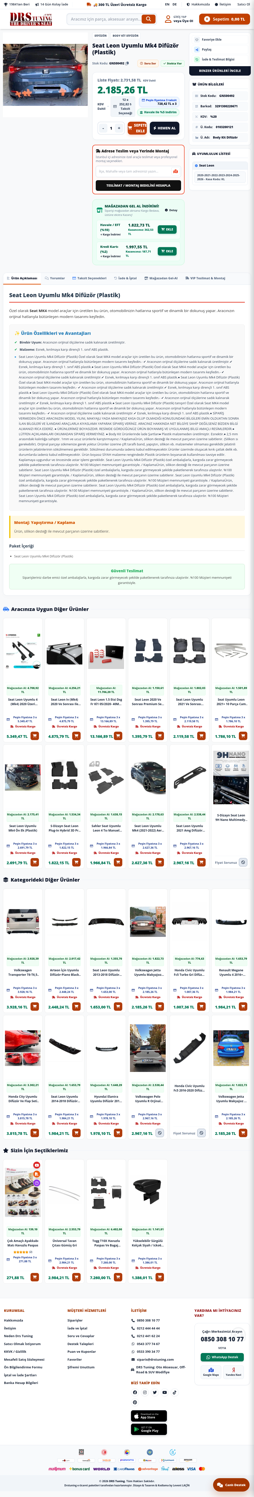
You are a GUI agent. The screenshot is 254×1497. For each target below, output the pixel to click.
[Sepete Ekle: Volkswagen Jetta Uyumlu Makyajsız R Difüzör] (244, 1124)
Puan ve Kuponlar (81, 1338)
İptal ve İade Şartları (20, 1361)
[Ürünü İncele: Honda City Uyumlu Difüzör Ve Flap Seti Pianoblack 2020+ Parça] (22, 1039)
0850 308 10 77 (145, 1307)
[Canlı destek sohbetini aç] (231, 1485)
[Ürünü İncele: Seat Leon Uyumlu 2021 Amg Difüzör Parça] (189, 774)
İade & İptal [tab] (135, 278)
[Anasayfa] (31, 19)
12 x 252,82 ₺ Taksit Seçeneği (122, 106)
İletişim (223, 4)
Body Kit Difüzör (125, 35)
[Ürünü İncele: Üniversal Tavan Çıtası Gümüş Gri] (64, 1180)
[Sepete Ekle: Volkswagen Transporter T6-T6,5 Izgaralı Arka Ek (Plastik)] (36, 1000)
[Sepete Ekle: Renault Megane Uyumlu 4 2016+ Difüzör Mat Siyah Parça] (244, 1000)
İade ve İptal (77, 1314)
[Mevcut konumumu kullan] (175, 171)
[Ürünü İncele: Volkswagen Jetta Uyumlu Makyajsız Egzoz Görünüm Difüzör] (147, 915)
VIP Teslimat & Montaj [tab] (221, 278)
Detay (171, 210)
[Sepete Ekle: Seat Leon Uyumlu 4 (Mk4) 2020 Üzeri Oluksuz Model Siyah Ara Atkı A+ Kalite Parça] (36, 735)
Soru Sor (148, 63)
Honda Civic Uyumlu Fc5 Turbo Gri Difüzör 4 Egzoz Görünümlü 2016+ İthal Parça (189, 962)
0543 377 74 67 (145, 1330)
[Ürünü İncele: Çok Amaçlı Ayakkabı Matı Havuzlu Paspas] (22, 1180)
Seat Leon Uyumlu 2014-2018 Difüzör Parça (64, 1089)
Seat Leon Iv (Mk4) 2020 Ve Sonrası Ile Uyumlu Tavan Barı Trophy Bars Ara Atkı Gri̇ (64, 701)
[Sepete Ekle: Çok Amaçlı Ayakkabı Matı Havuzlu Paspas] (36, 1265)
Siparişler (75, 1307)
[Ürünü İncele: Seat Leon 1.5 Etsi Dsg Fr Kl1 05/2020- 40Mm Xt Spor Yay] (106, 650)
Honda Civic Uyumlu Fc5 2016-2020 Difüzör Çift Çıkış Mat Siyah (189, 1079)
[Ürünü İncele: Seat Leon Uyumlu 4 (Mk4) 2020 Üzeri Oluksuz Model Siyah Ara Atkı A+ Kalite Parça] (22, 650)
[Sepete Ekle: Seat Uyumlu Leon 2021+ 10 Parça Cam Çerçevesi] (244, 735)
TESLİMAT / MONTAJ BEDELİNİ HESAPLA (138, 185)
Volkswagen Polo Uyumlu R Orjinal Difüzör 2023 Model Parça (148, 1089)
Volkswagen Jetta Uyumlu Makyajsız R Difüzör (231, 1089)
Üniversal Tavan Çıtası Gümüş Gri (64, 1231)
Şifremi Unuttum (81, 1354)
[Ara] (149, 19)
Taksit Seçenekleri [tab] (96, 278)
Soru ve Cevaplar (81, 1322)
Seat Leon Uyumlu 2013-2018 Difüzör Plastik (106, 966)
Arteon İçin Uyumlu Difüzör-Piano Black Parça (64, 966)
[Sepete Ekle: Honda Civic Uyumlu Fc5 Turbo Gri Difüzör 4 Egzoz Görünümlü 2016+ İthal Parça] (203, 1000)
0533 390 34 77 (145, 1338)
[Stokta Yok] (161, 1124)
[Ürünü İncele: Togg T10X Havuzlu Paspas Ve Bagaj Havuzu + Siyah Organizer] (106, 1180)
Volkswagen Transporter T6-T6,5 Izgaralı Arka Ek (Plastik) (22, 966)
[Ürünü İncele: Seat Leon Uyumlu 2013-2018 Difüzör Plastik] (106, 915)
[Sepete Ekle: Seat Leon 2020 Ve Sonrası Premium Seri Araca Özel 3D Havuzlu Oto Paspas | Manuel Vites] (161, 735)
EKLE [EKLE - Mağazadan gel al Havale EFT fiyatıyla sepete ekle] (167, 229)
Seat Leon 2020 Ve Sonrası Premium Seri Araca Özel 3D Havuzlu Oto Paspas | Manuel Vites (147, 701)
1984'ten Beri (17, 4)
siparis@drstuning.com (152, 1346)
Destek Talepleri (80, 1330)
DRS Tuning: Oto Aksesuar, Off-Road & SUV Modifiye (158, 1356)
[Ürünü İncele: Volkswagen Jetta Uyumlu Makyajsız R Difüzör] (231, 1039)
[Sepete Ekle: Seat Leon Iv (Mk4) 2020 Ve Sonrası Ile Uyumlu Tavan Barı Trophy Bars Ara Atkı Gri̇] (78, 735)
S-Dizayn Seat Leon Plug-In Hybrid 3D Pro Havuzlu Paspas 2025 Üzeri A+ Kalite (64, 824)
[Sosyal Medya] (135, 1379)
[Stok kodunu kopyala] (127, 63)
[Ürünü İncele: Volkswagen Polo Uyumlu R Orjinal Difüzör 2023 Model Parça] (147, 1039)
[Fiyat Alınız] (244, 859)
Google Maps (211, 1358)
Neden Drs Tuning (18, 1322)
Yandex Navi (233, 1358)
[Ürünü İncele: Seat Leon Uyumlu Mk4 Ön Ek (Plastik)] (22, 774)
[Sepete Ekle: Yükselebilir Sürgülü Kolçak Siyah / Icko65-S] (161, 1265)
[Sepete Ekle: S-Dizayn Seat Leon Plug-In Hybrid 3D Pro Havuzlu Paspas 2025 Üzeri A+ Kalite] (78, 859)
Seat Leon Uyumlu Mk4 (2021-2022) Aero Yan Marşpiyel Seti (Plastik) (148, 824)
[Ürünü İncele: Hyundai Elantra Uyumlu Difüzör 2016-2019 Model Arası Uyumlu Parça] (106, 1039)
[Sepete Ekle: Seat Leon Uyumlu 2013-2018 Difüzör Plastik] (119, 1000)
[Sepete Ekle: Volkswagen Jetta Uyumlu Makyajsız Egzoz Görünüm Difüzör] (161, 1000)
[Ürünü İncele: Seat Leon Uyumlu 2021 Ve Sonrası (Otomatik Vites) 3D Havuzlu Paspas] (189, 650)
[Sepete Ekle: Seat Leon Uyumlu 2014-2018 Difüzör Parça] (78, 1124)
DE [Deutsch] (174, 4)
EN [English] (167, 4)
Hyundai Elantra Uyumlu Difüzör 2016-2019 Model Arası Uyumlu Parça (106, 1089)
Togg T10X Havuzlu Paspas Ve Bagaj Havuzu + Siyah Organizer (106, 1231)
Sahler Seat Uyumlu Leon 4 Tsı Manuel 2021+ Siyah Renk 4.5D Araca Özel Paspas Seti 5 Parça (106, 824)
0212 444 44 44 (145, 1314)
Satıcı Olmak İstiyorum (22, 1330)
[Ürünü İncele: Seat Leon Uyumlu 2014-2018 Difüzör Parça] (64, 1039)
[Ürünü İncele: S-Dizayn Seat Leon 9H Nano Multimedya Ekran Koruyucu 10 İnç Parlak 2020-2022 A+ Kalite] (231, 774)
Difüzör (101, 35)
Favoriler (74, 1346)
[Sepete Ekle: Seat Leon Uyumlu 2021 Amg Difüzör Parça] (203, 859)
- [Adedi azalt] (103, 128)
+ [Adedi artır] (119, 128)
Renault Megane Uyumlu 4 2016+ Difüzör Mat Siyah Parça (231, 966)
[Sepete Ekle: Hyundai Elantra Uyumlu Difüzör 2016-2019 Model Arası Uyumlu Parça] (119, 1124)
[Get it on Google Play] (149, 1418)
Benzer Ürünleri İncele (220, 71)
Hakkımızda (198, 4)
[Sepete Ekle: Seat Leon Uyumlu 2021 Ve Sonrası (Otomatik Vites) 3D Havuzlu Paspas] (203, 735)
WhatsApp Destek (222, 1344)
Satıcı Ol (243, 4)
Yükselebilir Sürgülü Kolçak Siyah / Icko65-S (148, 1231)
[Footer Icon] (81, 1441)
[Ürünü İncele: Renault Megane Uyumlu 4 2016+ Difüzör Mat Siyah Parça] (231, 915)
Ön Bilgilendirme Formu (23, 1354)
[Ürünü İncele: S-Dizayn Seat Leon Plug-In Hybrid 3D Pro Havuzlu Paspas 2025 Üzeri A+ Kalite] (64, 774)
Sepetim (224, 19)
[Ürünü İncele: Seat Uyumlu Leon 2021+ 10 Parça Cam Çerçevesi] (231, 650)
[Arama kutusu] (111, 19)
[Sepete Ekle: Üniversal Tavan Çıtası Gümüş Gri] (78, 1265)
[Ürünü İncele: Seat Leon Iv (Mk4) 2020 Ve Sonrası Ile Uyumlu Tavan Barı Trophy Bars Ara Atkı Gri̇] (64, 650)
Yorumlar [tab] (58, 278)
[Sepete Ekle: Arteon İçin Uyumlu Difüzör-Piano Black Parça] (78, 1000)
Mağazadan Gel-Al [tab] (173, 278)
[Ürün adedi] (111, 128)
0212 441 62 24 (145, 1322)
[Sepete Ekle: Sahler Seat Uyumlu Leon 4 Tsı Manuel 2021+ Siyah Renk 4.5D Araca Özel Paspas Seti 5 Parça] (119, 859)
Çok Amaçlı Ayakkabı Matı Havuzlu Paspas (22, 1227)
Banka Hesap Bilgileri (21, 1369)
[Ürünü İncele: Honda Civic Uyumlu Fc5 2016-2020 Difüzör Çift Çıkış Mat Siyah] (189, 1039)
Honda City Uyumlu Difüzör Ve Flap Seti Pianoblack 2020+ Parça (22, 1089)
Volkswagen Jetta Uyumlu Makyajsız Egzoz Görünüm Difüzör (147, 966)
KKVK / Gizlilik (15, 1338)
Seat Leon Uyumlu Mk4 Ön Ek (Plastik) (23, 824)
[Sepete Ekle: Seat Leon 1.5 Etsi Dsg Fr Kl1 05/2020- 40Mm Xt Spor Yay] (119, 735)
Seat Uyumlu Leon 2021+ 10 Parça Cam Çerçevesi (231, 701)
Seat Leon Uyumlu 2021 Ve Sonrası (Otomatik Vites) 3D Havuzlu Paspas (189, 701)
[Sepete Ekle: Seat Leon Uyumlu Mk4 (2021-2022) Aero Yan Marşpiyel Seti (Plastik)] (161, 859)
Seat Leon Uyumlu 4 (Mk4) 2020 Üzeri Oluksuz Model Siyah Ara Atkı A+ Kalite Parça (22, 701)
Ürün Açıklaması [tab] (23, 278)
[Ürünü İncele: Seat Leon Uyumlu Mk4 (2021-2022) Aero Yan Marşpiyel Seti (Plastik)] (147, 774)
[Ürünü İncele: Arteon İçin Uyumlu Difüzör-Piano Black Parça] (64, 915)
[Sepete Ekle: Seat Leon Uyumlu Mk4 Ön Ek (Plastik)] (36, 859)
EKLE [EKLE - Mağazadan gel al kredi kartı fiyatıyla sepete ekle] (167, 251)
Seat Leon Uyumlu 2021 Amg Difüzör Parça (189, 824)
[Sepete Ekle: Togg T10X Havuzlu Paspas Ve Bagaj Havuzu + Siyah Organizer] (119, 1265)
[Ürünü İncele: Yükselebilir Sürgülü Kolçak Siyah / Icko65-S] (147, 1180)
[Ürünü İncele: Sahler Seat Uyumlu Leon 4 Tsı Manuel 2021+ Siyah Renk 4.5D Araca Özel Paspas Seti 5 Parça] (106, 774)
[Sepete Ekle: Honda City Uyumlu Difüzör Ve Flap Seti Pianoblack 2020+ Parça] (36, 1124)
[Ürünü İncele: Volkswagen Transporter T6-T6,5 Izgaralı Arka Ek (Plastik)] (22, 915)
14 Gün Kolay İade (51, 4)
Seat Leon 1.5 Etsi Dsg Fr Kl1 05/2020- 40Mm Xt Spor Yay (106, 701)
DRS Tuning (117, 1472)
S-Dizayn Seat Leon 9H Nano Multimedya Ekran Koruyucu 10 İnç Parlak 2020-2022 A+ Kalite (231, 814)
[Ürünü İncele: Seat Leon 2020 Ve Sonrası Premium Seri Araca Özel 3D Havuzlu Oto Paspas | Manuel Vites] (147, 650)
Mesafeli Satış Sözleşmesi (24, 1346)
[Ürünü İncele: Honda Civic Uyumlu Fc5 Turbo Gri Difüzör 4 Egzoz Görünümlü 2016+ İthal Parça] (189, 915)
